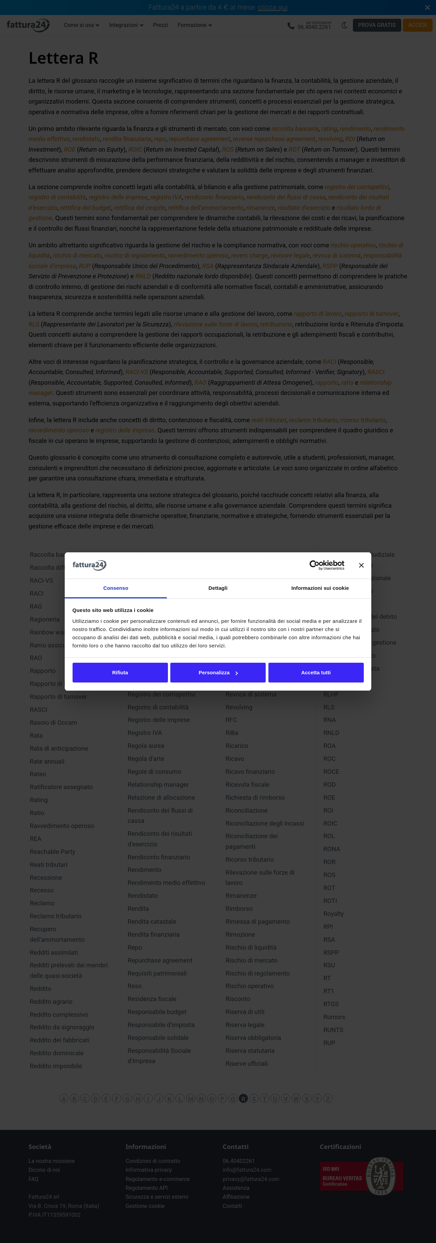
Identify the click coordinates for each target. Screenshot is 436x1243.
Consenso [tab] (115, 588)
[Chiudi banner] (361, 565)
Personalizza (218, 672)
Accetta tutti (316, 672)
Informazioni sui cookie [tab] (320, 588)
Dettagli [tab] (218, 588)
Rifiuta (120, 672)
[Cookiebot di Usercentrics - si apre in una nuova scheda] (314, 566)
